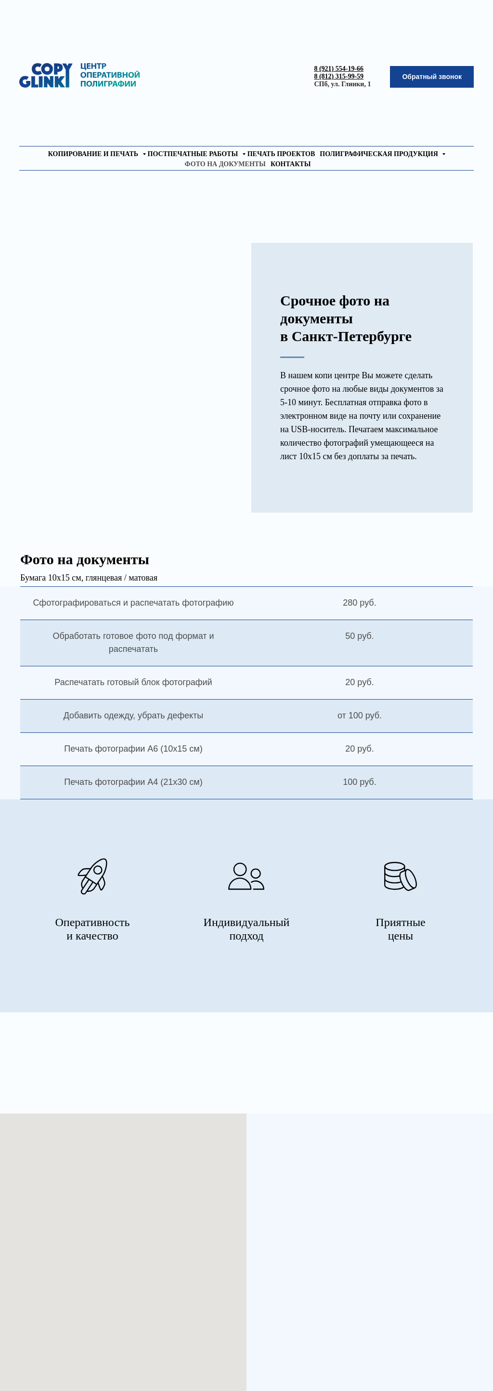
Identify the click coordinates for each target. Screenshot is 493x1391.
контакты (291, 164)
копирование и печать (94, 154)
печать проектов (281, 154)
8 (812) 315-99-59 (338, 76)
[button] (432, 77)
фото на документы (225, 164)
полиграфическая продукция (380, 154)
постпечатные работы (194, 154)
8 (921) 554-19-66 (338, 68)
